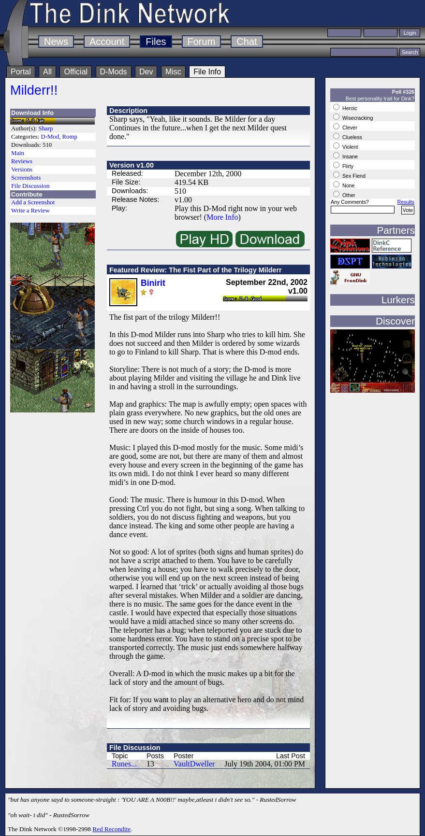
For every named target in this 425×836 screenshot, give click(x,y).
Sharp (46, 128)
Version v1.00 (131, 165)
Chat (246, 41)
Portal (21, 72)
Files (156, 41)
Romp (69, 136)
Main (17, 153)
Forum (202, 41)
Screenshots (26, 177)
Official (76, 72)
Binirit (153, 283)
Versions (21, 169)
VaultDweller (194, 764)
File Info (207, 72)
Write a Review (30, 210)
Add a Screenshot (33, 202)
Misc (173, 72)
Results (405, 202)
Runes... (124, 764)
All (47, 72)
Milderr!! (34, 90)
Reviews (21, 161)
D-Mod (50, 136)
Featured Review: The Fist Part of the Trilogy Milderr (195, 270)
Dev (146, 72)
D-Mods (113, 72)
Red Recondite (111, 829)
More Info (222, 217)
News (56, 41)
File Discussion (30, 186)
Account (106, 41)
